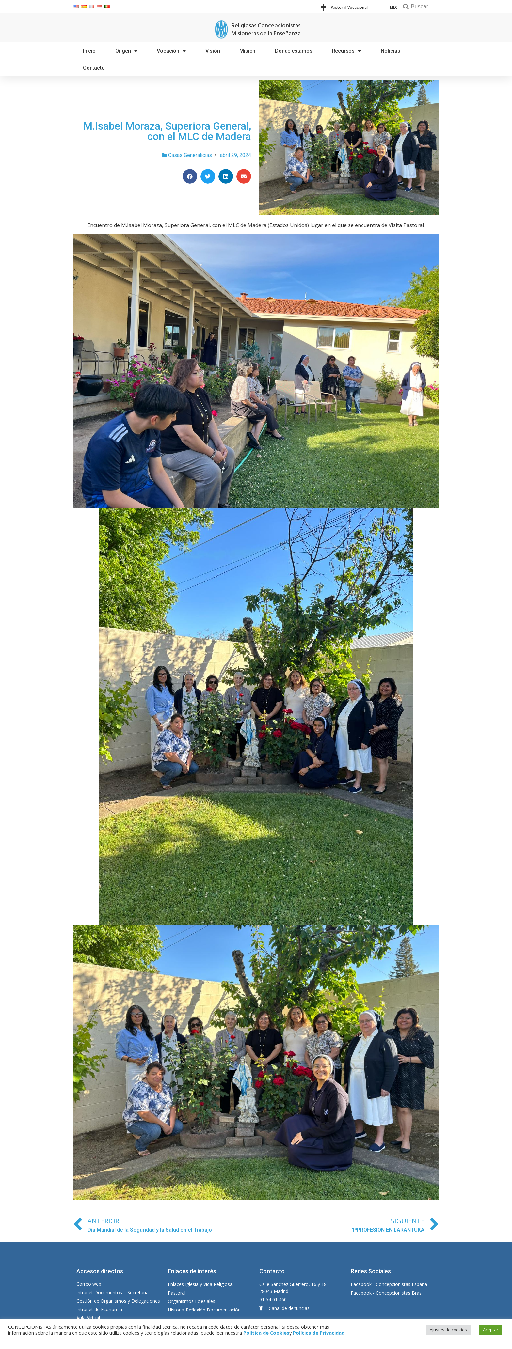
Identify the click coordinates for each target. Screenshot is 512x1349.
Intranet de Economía (99, 1309)
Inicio (89, 51)
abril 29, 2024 (235, 155)
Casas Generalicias (190, 155)
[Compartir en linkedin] (225, 176)
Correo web (88, 1284)
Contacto (93, 68)
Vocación (171, 51)
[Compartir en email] (243, 176)
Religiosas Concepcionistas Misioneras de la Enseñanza (266, 30)
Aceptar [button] (490, 1330)
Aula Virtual (88, 1318)
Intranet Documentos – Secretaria (112, 1292)
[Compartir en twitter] (207, 176)
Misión (247, 51)
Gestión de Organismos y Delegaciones (118, 1301)
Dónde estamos (293, 51)
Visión (212, 51)
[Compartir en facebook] (190, 176)
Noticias (390, 51)
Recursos (346, 51)
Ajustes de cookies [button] (448, 1330)
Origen (126, 51)
